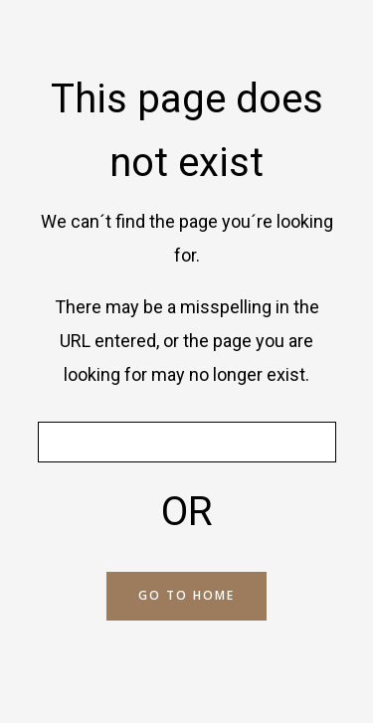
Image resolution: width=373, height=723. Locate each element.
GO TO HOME (186, 595)
